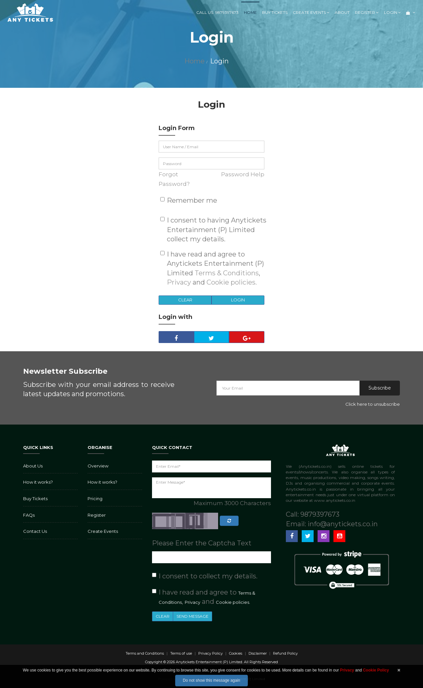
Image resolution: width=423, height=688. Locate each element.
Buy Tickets (275, 12)
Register (367, 12)
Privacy (179, 282)
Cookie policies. (232, 282)
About (342, 12)
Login (392, 12)
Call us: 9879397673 (217, 12)
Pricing (95, 498)
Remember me (192, 200)
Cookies (235, 653)
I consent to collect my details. (208, 576)
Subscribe (379, 388)
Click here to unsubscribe (372, 404)
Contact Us (35, 531)
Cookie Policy (376, 670)
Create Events (311, 12)
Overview (98, 465)
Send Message (192, 616)
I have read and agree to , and (207, 597)
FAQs (29, 515)
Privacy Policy (210, 653)
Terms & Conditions (227, 273)
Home (250, 12)
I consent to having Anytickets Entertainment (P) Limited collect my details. (216, 229)
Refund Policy (285, 653)
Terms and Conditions (145, 653)
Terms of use (181, 653)
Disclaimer (258, 653)
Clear (185, 299)
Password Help (242, 174)
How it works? (38, 482)
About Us (33, 465)
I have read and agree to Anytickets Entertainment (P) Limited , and (215, 268)
